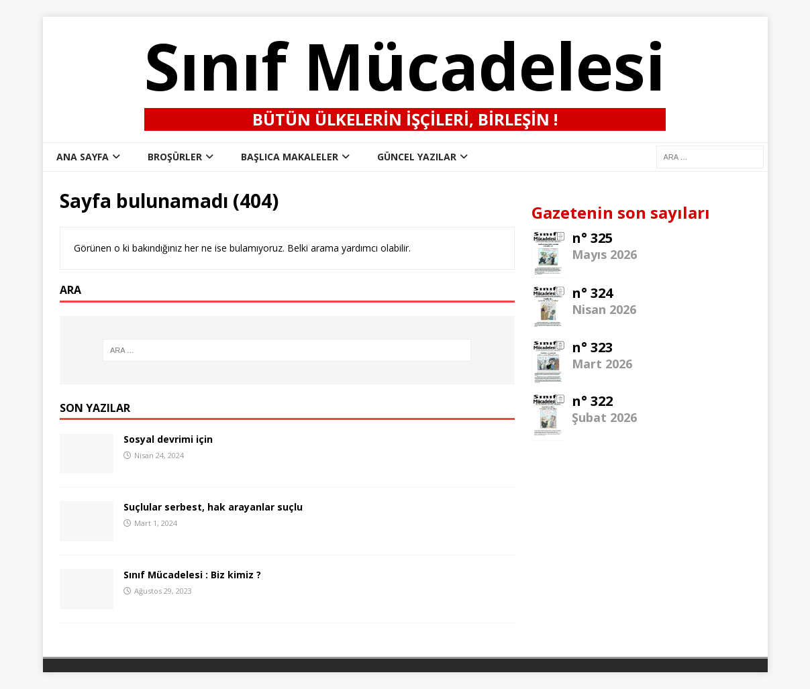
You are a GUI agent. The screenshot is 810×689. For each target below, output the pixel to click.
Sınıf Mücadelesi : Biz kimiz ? (192, 574)
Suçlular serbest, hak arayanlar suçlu (213, 506)
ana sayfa (82, 156)
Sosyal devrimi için (168, 439)
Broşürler (175, 156)
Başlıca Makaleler (289, 156)
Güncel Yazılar (416, 156)
